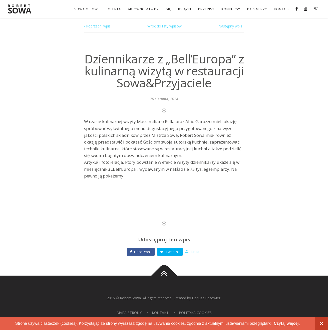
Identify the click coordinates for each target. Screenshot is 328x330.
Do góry (164, 275)
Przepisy (206, 9)
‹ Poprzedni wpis (97, 26)
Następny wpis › (231, 26)
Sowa (23, 9)
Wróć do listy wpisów (164, 26)
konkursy (230, 9)
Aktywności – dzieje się (149, 9)
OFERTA (114, 9)
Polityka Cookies (195, 312)
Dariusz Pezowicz (206, 298)
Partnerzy (257, 9)
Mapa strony (129, 312)
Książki (184, 9)
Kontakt (282, 9)
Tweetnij (170, 251)
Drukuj (193, 251)
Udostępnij (141, 251)
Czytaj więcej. (287, 323)
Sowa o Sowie (87, 9)
